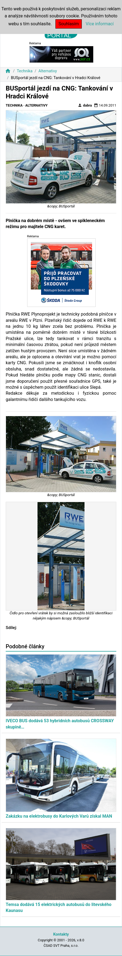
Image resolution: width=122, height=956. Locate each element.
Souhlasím (68, 23)
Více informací (100, 23)
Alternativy (47, 71)
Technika (25, 71)
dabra (85, 105)
